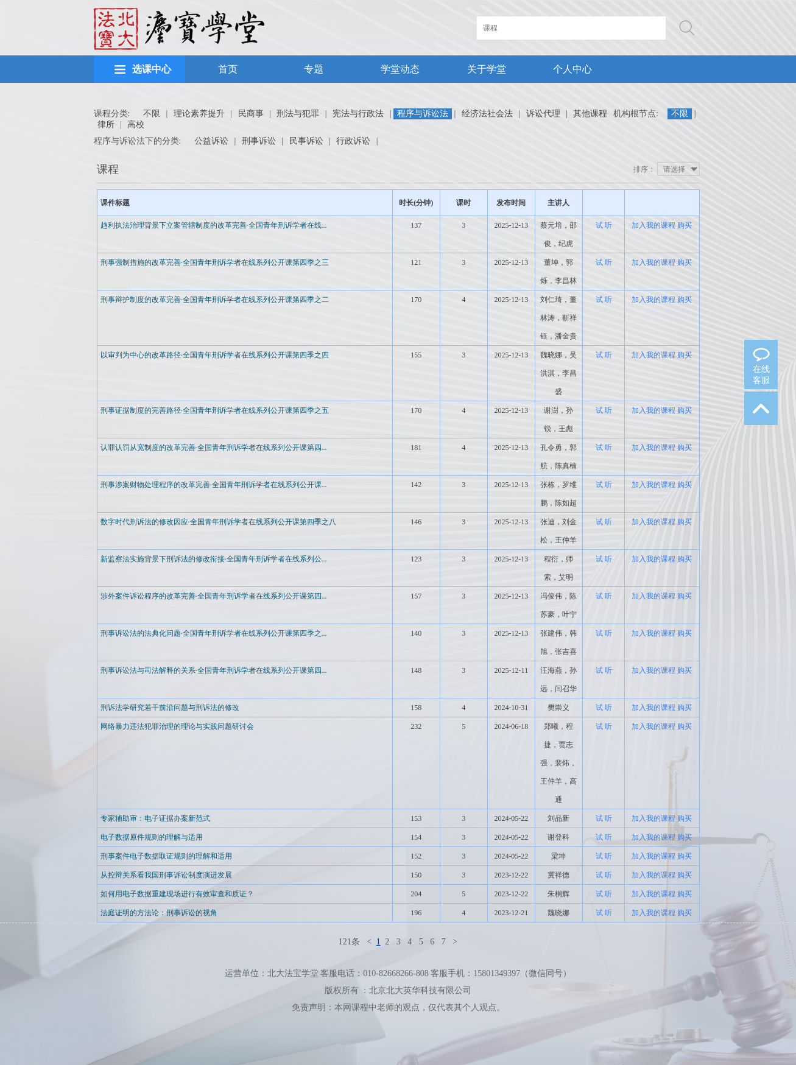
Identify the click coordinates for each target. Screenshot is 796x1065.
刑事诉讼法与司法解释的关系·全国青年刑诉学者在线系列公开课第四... (213, 670)
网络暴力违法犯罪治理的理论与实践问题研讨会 (177, 726)
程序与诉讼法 (422, 113)
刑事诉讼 (259, 141)
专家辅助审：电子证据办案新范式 (155, 818)
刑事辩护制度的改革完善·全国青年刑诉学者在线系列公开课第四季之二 (214, 299)
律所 (105, 124)
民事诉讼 (306, 141)
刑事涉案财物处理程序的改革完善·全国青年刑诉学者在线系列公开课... (213, 484)
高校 (135, 124)
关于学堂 (486, 69)
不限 (151, 113)
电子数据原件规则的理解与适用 (151, 837)
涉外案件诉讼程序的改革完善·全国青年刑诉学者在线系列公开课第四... (213, 596)
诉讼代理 (543, 113)
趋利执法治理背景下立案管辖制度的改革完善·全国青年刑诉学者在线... (213, 225)
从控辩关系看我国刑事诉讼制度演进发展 (166, 875)
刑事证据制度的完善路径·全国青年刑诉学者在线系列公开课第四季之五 (214, 410)
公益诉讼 (211, 141)
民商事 (251, 113)
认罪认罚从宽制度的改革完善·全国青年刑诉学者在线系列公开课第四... (213, 447)
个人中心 (572, 69)
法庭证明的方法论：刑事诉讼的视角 (158, 913)
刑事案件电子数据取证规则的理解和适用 (166, 856)
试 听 (604, 225)
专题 (313, 69)
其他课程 (590, 113)
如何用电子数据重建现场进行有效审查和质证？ (177, 894)
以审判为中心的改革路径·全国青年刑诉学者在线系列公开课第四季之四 (214, 355)
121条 (349, 941)
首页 (228, 69)
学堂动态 (400, 69)
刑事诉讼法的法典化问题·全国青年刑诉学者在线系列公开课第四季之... (213, 633)
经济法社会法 (487, 113)
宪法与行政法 (358, 113)
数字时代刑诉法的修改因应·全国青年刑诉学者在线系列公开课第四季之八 (218, 522)
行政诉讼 (353, 141)
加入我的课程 (653, 225)
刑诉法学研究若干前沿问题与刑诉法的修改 (169, 707)
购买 (684, 225)
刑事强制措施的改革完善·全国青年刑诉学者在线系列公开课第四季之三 (214, 262)
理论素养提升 (199, 113)
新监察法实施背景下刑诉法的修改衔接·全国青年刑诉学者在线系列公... (213, 559)
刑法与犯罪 (297, 113)
